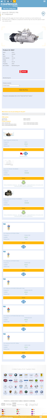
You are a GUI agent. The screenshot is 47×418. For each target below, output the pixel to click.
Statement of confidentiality (29, 400)
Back (43, 14)
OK (40, 416)
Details (23, 149)
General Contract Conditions (17, 400)
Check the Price (23, 90)
